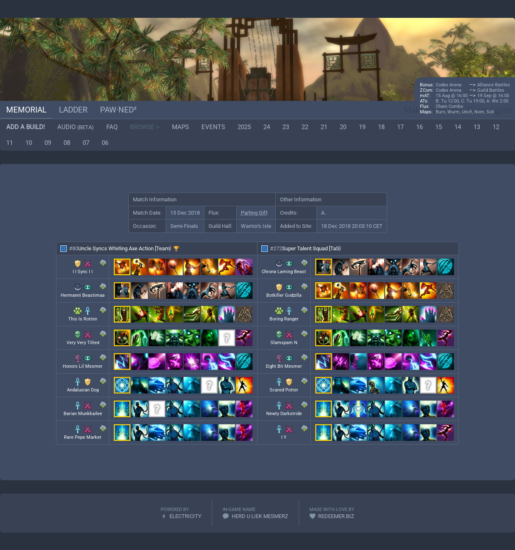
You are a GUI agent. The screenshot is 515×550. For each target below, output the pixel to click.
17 (400, 127)
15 (438, 127)
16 (419, 127)
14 (457, 127)
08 (67, 143)
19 (362, 127)
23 (285, 127)
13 (476, 127)
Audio (75, 127)
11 (9, 143)
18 (381, 127)
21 (324, 127)
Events (213, 127)
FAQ (112, 127)
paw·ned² (118, 110)
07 (86, 143)
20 (343, 127)
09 (47, 143)
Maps (180, 127)
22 (305, 127)
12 (496, 127)
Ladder (73, 110)
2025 (244, 127)
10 (28, 143)
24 (266, 127)
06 (105, 143)
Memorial (26, 110)
